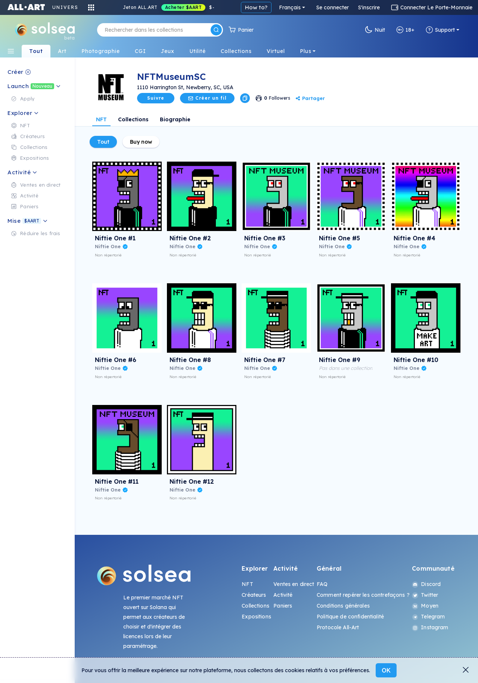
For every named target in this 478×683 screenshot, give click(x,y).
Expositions (256, 616)
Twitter (425, 594)
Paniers (282, 605)
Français (290, 7)
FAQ (322, 584)
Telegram (428, 616)
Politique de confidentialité (350, 616)
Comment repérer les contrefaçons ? (363, 595)
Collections (133, 119)
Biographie (175, 119)
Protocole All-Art (338, 627)
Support (440, 30)
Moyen (425, 605)
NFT (101, 119)
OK (386, 670)
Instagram (430, 627)
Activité (282, 595)
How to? (256, 7)
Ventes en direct (293, 584)
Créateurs (254, 595)
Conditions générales (343, 605)
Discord (426, 584)
